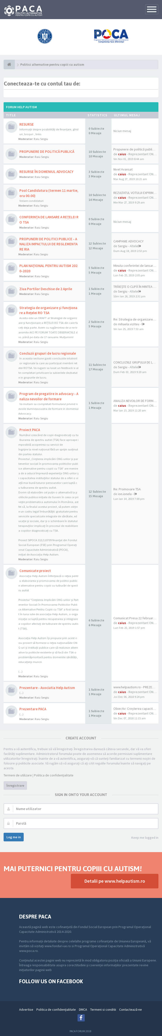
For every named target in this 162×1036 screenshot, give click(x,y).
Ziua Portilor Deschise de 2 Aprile (45, 289)
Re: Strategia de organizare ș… (135, 319)
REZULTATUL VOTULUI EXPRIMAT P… (137, 193)
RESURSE (26, 124)
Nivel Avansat (123, 169)
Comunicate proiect (35, 570)
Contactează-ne (130, 1009)
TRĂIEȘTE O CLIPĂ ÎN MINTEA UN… (136, 286)
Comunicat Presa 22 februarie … (136, 618)
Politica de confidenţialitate (53, 775)
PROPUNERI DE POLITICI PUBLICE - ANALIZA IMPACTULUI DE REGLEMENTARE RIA (48, 244)
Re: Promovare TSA (127, 489)
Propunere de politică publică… (136, 149)
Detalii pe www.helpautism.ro (114, 881)
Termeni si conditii (103, 1009)
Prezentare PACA (32, 709)
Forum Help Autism (21, 107)
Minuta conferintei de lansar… (134, 265)
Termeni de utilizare (18, 775)
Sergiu (122, 246)
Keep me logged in (142, 837)
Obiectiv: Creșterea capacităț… (136, 708)
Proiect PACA (29, 429)
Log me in (13, 837)
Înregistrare (15, 785)
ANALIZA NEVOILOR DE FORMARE (136, 401)
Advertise (26, 1009)
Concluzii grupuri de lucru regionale (47, 353)
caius (122, 154)
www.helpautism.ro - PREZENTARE (137, 687)
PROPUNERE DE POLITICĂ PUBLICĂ (46, 151)
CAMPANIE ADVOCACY (128, 241)
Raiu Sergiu (41, 139)
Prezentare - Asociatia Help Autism (47, 687)
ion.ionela (125, 494)
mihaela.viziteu (128, 324)
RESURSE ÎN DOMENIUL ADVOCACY (46, 171)
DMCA (83, 1009)
